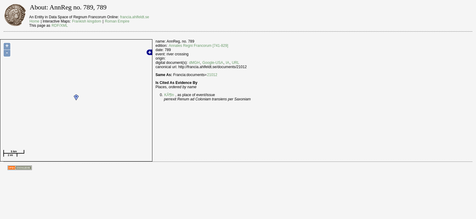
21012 (212, 75)
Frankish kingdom (86, 21)
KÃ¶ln (169, 95)
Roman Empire (117, 21)
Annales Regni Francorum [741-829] (198, 45)
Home (34, 21)
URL (235, 63)
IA (227, 63)
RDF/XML (60, 25)
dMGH (194, 63)
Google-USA (212, 63)
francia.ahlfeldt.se (134, 17)
